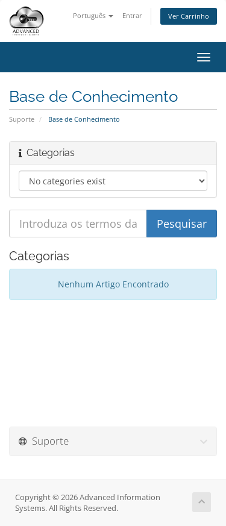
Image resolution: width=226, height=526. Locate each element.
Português (93, 15)
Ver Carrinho (188, 15)
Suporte (21, 119)
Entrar (132, 15)
